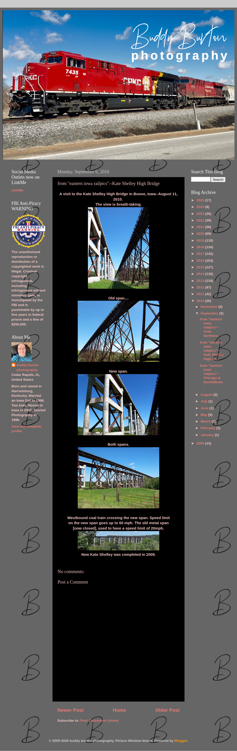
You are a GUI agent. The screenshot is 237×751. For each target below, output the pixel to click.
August (207, 395)
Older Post (167, 710)
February (208, 428)
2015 (200, 267)
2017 (200, 254)
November (209, 307)
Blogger (181, 741)
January (208, 435)
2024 (200, 207)
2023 (200, 214)
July (204, 401)
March (206, 421)
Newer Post (70, 710)
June (205, 408)
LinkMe (17, 190)
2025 (200, 200)
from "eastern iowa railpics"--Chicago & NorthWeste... (212, 376)
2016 (200, 260)
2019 (200, 240)
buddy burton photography (28, 367)
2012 (200, 287)
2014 (200, 274)
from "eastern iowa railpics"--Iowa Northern (211, 327)
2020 (200, 233)
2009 (200, 443)
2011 (200, 294)
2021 (200, 227)
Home (119, 710)
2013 (200, 281)
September (210, 313)
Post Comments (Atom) (99, 720)
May (204, 415)
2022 (200, 220)
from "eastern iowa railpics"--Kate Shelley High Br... (212, 350)
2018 (200, 247)
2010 (200, 301)
